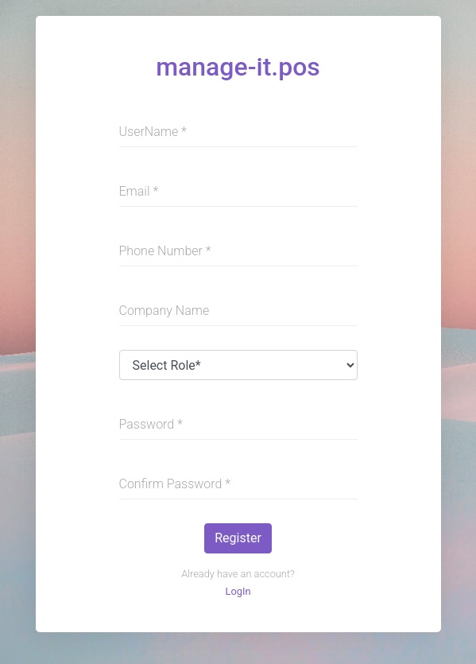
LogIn (238, 591)
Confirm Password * (175, 483)
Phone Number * (165, 250)
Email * (139, 191)
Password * (151, 424)
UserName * (153, 131)
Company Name (164, 310)
